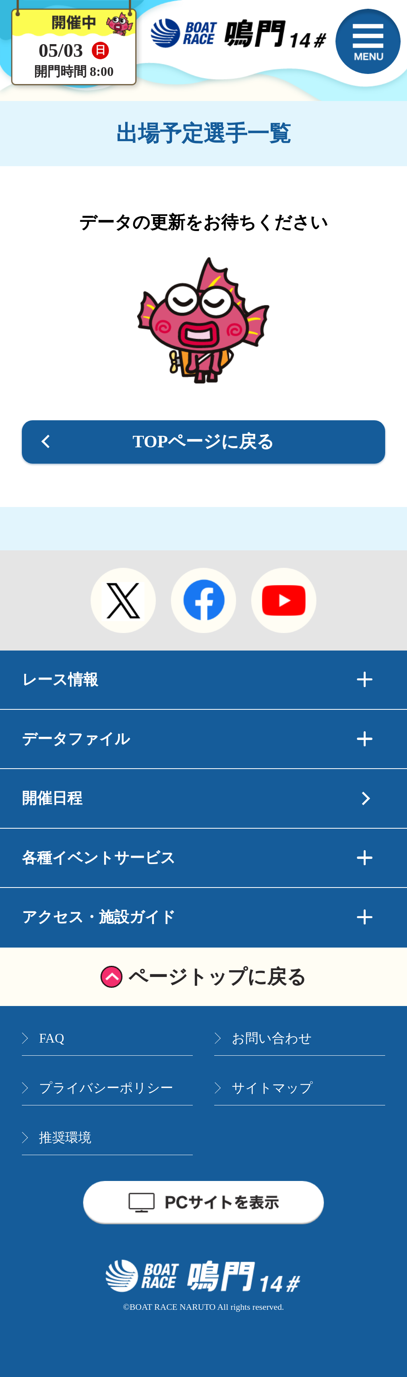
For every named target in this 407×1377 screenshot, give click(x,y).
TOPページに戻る (203, 441)
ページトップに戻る (217, 977)
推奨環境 (65, 1137)
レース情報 (197, 679)
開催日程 (52, 798)
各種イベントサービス (197, 857)
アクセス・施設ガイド (197, 917)
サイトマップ (272, 1088)
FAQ (51, 1038)
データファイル (197, 738)
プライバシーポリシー (106, 1088)
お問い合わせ (272, 1038)
